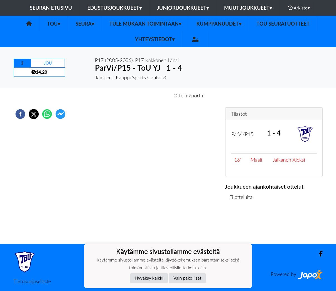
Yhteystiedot (155, 39)
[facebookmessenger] (60, 114)
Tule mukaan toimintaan (145, 24)
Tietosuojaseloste (32, 281)
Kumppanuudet (219, 24)
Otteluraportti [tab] (188, 95)
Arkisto (299, 7)
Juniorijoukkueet (183, 8)
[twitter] (34, 114)
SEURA (84, 24)
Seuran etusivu (51, 8)
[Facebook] (319, 254)
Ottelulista (243, 225)
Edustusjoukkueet (114, 8)
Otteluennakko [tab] (149, 95)
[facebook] (20, 114)
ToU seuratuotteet (283, 24)
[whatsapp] (47, 114)
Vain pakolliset (187, 277)
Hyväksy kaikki (149, 277)
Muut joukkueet (248, 8)
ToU (53, 24)
